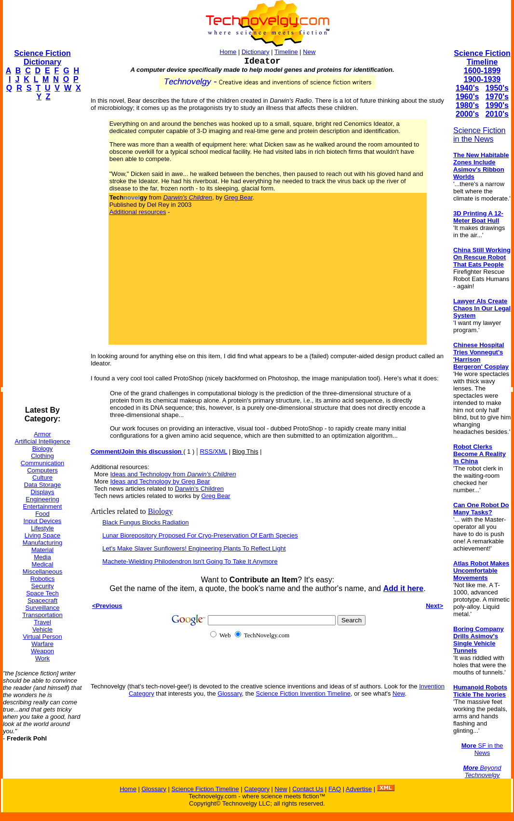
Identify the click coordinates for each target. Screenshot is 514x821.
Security (42, 586)
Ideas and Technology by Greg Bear (160, 481)
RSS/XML (213, 451)
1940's (467, 88)
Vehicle (42, 629)
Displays (42, 492)
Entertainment (42, 506)
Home (228, 51)
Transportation (42, 615)
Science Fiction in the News (479, 134)
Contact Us (307, 789)
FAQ (334, 789)
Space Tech (42, 593)
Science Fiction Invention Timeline (303, 693)
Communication (42, 463)
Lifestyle (42, 528)
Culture (42, 477)
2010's (497, 114)
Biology (42, 448)
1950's (497, 88)
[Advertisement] (41, 253)
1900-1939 (482, 79)
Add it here (403, 588)
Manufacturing (42, 542)
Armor (42, 434)
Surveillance (43, 607)
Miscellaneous (42, 571)
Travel (42, 622)
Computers (42, 470)
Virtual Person (42, 636)
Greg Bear (238, 197)
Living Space (42, 535)
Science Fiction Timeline (482, 57)
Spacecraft (42, 600)
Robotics (42, 578)
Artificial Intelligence (42, 441)
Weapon (42, 651)
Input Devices (43, 521)
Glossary (229, 693)
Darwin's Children (199, 488)
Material (42, 549)
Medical (43, 564)
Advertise (359, 789)
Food (42, 513)
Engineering (42, 499)
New (309, 51)
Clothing (42, 455)
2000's (467, 114)
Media (42, 557)
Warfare (42, 643)
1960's (467, 97)
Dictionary (256, 51)
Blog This (245, 451)
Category (257, 789)
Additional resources (137, 211)
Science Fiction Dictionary (42, 57)
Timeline (286, 51)
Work (42, 658)
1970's (497, 97)
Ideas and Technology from (173, 474)
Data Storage (42, 484)
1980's (467, 105)
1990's (497, 105)
